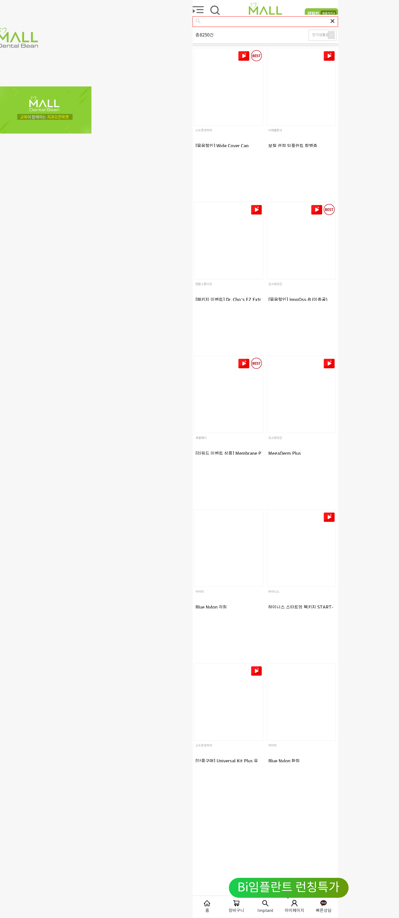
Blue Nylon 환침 (284, 761)
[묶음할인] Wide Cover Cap (222, 146)
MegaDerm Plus (284, 453)
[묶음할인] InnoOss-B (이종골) (298, 299)
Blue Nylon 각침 (211, 607)
